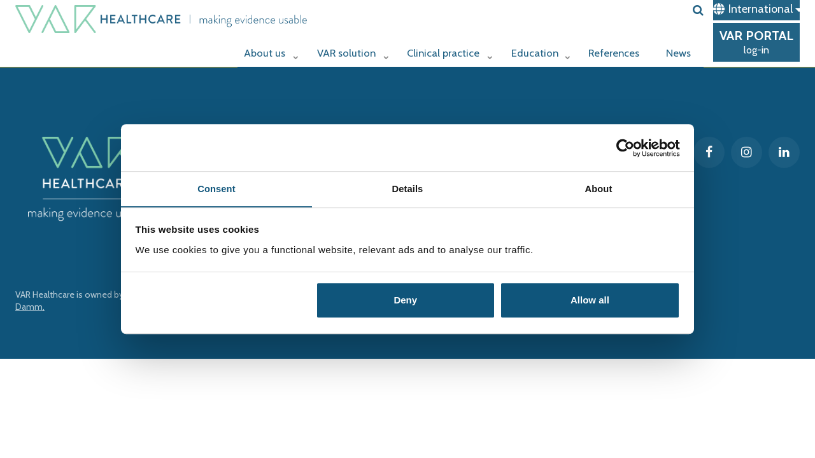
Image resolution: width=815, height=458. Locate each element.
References (615, 49)
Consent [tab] (216, 188)
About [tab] (599, 188)
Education (540, 49)
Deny (405, 301)
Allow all (589, 301)
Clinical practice (447, 49)
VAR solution (348, 49)
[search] (698, 10)
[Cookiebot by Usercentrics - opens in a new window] (624, 147)
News (679, 49)
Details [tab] (407, 188)
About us (267, 49)
